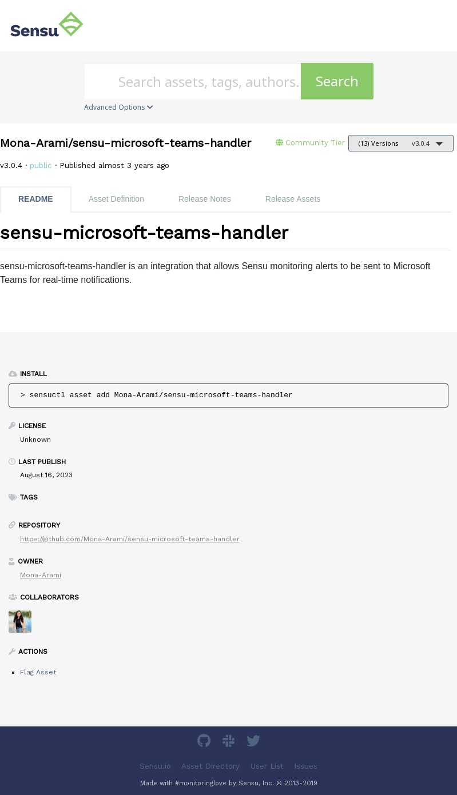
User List (267, 766)
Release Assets (293, 198)
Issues (305, 766)
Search (337, 80)
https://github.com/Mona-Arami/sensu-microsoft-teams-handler (130, 539)
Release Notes (204, 198)
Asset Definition (116, 198)
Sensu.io (155, 766)
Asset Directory (210, 766)
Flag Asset (38, 672)
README (35, 198)
